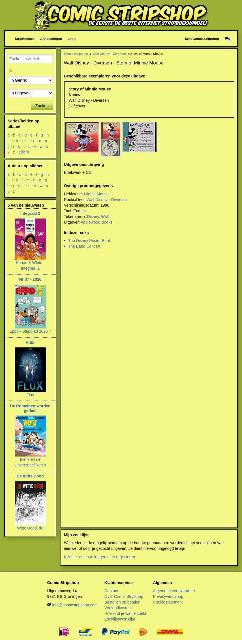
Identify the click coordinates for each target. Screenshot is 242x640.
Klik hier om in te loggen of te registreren (99, 557)
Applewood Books (96, 222)
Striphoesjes (25, 38)
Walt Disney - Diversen (109, 53)
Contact (111, 591)
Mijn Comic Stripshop (202, 38)
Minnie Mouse (96, 194)
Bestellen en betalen (122, 602)
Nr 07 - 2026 (30, 279)
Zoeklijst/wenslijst (119, 619)
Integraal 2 (30, 213)
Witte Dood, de (30, 528)
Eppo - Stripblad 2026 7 (30, 331)
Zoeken (42, 105)
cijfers (24, 152)
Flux (30, 342)
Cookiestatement (168, 602)
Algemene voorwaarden (174, 591)
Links (72, 38)
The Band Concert (84, 246)
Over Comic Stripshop (123, 596)
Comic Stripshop (76, 53)
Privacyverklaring (168, 596)
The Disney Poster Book (89, 240)
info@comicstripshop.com (75, 605)
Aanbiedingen (51, 38)
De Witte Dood (30, 476)
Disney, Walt (98, 216)
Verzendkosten (117, 608)
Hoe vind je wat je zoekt (125, 613)
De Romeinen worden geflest (30, 408)
